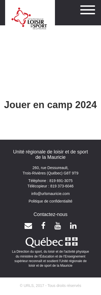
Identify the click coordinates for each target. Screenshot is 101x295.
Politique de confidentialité (50, 201)
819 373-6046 (61, 186)
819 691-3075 (60, 181)
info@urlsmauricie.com (50, 193)
